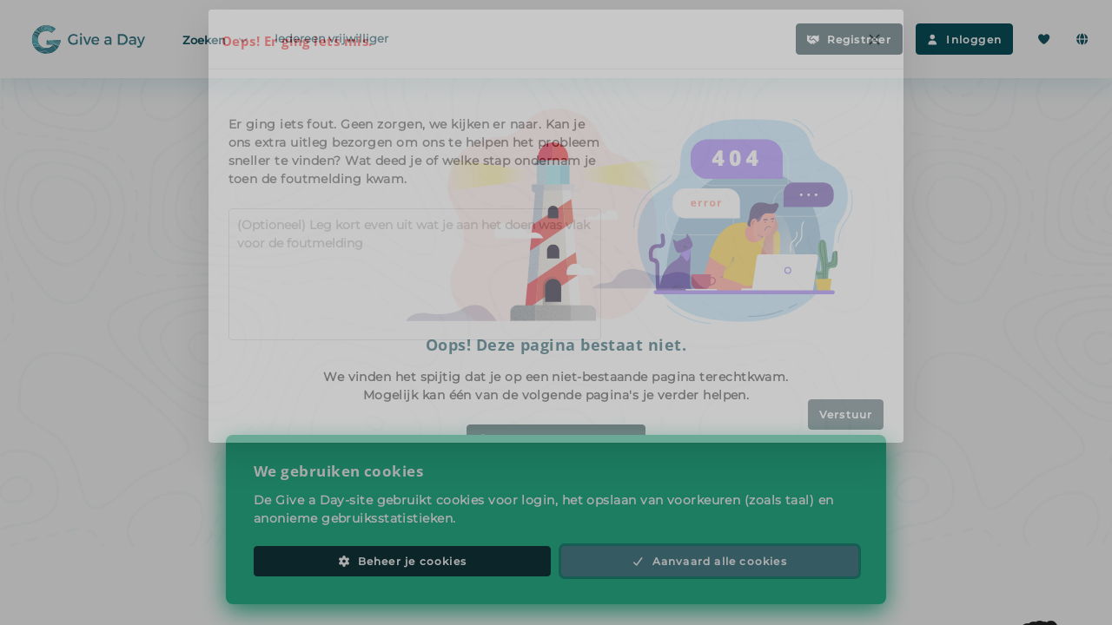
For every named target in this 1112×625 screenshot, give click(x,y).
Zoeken (216, 39)
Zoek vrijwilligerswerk (555, 439)
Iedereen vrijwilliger (331, 38)
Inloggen (964, 39)
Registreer (849, 39)
